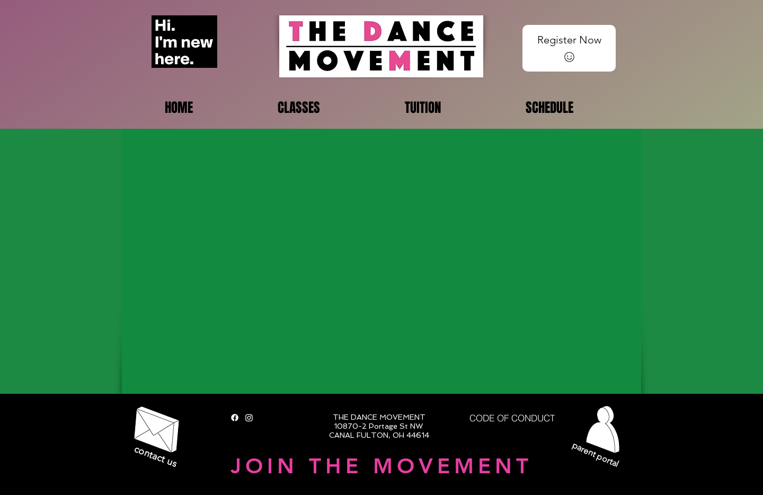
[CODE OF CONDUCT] (512, 418)
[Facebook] (234, 417)
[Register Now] (569, 48)
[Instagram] (249, 417)
